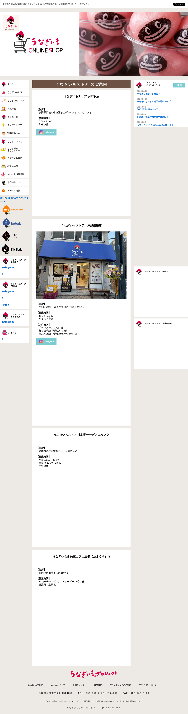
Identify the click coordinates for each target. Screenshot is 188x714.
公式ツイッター (79, 685)
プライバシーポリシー (148, 685)
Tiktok (5, 304)
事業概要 (98, 685)
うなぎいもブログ (35, 685)
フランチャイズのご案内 (120, 685)
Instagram (7, 267)
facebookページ (58, 685)
